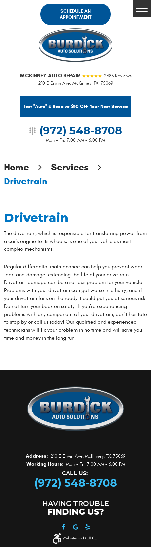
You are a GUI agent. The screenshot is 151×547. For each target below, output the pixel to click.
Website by (80, 538)
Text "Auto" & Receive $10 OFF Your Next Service (75, 106)
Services (70, 167)
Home (16, 167)
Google (76, 527)
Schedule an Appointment (76, 14)
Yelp (87, 527)
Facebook (64, 527)
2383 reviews (118, 76)
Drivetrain (25, 181)
